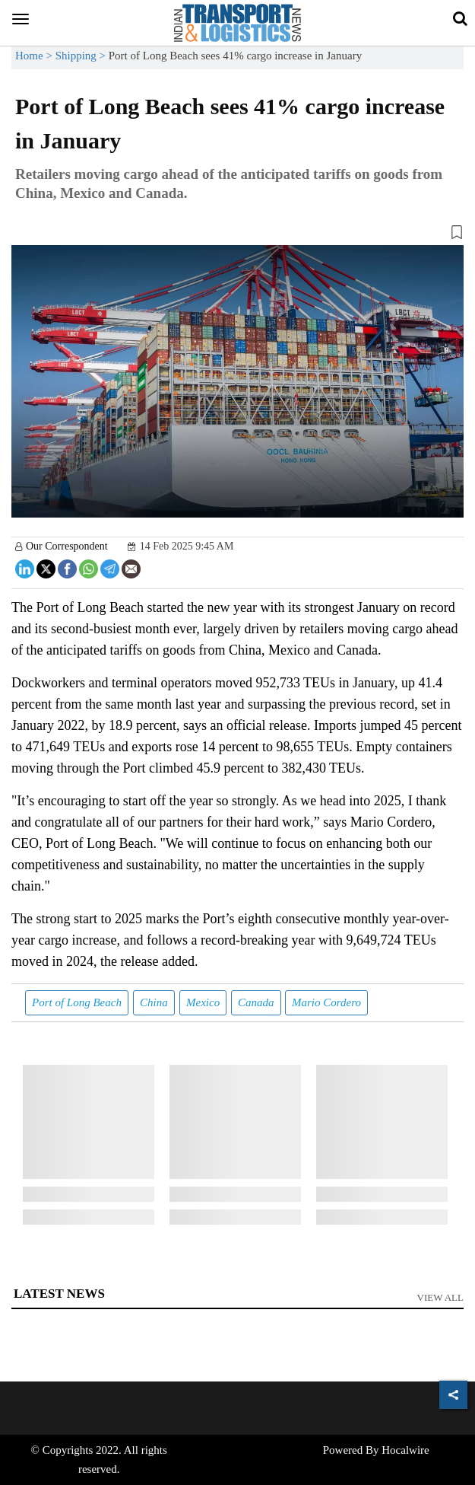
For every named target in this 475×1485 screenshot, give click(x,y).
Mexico (203, 1002)
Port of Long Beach (77, 1002)
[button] (237, 235)
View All (440, 1297)
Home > (35, 55)
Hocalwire (405, 1450)
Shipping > (82, 55)
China (154, 1002)
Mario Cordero (326, 1002)
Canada (256, 1002)
